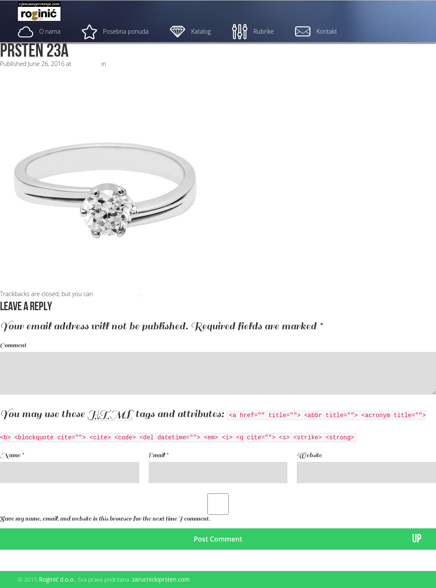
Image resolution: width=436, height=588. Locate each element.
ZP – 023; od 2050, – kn (139, 64)
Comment (13, 345)
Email (158, 455)
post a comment (116, 294)
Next (10, 72)
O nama (39, 31)
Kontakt (316, 31)
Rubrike (253, 31)
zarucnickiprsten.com (160, 579)
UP (417, 539)
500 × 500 (86, 64)
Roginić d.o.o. (57, 579)
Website (309, 455)
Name (12, 455)
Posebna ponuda (115, 31)
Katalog (190, 31)
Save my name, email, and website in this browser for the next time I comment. (105, 519)
